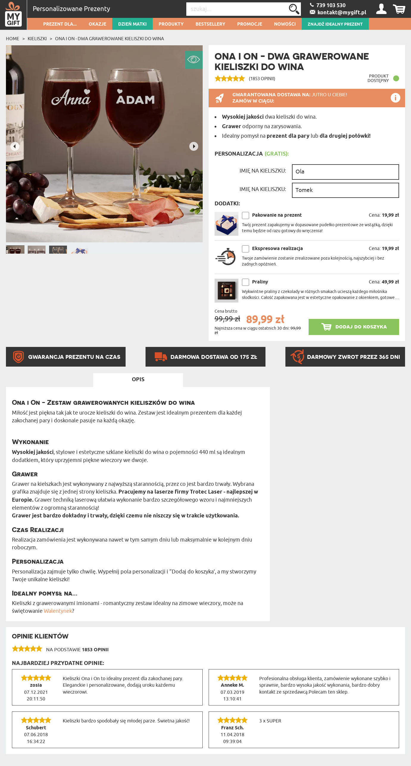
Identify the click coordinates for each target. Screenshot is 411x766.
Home (12, 38)
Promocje (249, 24)
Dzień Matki (132, 24)
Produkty (171, 24)
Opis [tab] (138, 379)
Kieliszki (37, 38)
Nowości (285, 24)
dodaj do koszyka (361, 326)
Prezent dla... (60, 24)
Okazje (97, 24)
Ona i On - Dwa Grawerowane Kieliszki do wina (109, 38)
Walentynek (58, 611)
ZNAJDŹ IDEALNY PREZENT (335, 24)
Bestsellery (210, 24)
